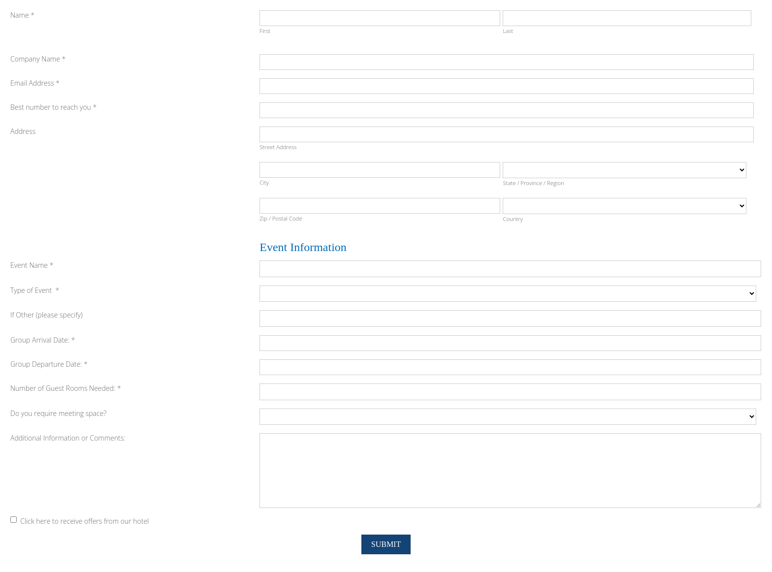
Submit (386, 544)
